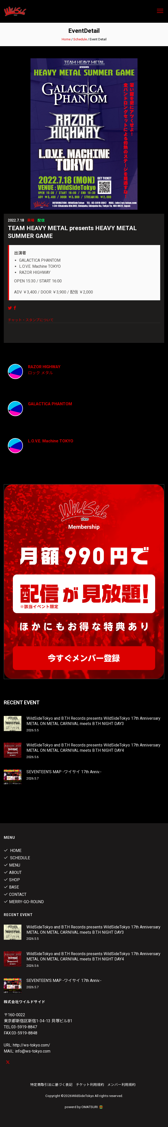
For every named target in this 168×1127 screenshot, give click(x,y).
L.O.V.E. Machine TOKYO (50, 441)
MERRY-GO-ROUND (24, 901)
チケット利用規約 (90, 1085)
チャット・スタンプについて (31, 320)
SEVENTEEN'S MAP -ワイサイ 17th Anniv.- (64, 771)
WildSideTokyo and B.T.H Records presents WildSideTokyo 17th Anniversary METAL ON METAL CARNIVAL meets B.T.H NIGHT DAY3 (93, 721)
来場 (30, 220)
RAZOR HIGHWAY (44, 366)
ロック (34, 372)
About (13, 872)
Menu (12, 865)
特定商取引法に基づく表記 (51, 1085)
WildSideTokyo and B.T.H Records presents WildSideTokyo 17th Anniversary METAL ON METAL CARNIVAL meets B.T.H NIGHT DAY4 (93, 748)
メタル (47, 372)
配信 (41, 220)
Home (66, 39)
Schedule (80, 39)
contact (15, 894)
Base (11, 887)
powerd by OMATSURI (84, 1107)
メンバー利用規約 (121, 1085)
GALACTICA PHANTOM (50, 403)
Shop (12, 879)
